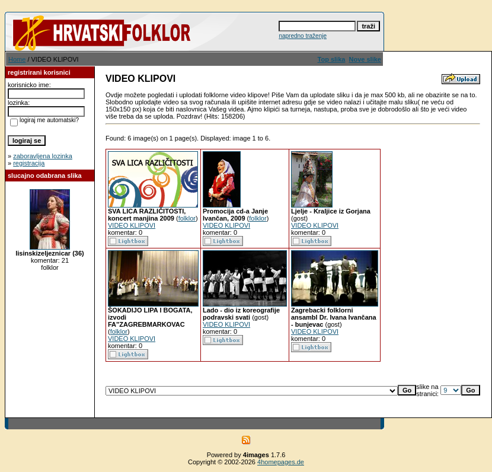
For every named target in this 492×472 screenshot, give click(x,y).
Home (16, 59)
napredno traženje (303, 36)
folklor (187, 218)
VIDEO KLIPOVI (131, 225)
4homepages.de (280, 461)
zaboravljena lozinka (42, 156)
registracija (28, 163)
